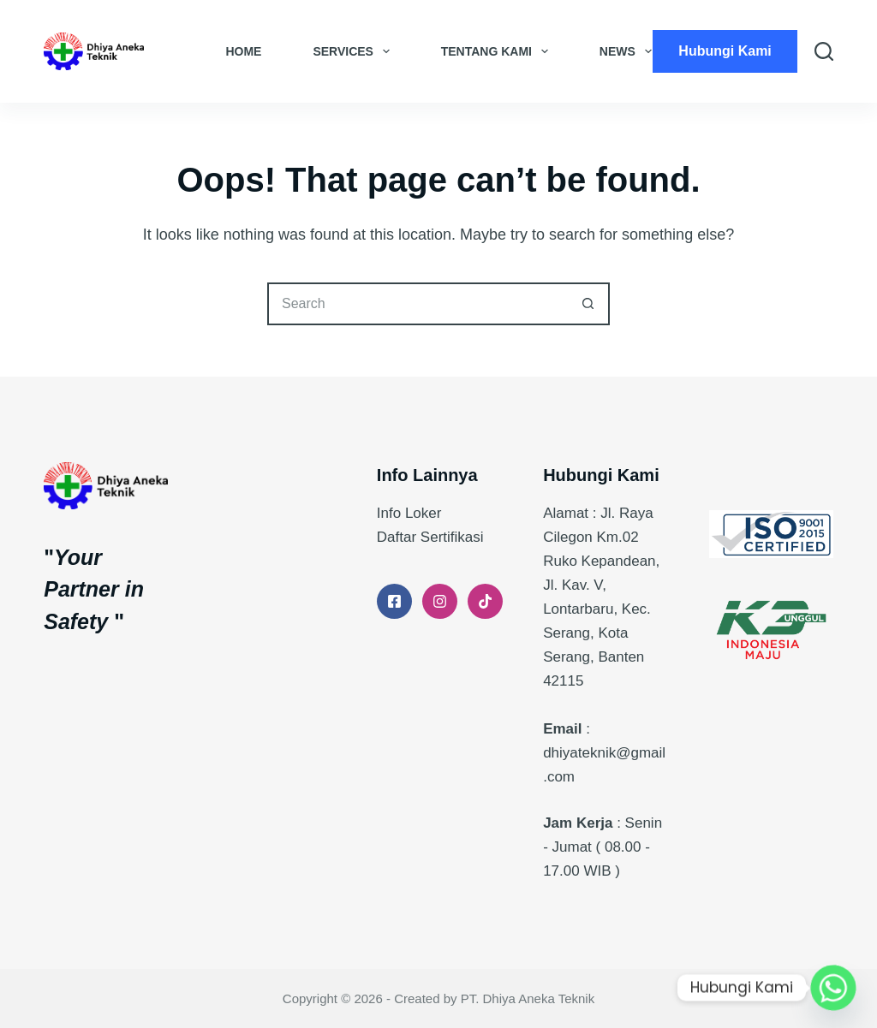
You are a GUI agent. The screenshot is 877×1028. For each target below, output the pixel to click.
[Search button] (588, 303)
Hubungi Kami (724, 51)
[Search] (823, 51)
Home (243, 51)
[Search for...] (417, 303)
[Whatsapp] (833, 988)
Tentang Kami (498, 51)
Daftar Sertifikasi (430, 537)
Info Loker (409, 513)
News (629, 51)
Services (354, 51)
